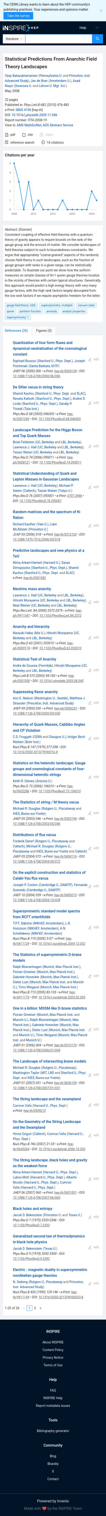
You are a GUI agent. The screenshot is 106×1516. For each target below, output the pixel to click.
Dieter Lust (20, 982)
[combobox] (58, 38)
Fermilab (45, 665)
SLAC (80, 393)
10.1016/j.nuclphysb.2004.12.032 (61, 944)
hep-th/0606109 (65, 1083)
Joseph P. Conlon (25, 885)
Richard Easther (24, 524)
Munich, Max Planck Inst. (61, 967)
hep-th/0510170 (65, 1045)
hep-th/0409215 (65, 895)
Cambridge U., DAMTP (55, 885)
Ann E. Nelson (23, 698)
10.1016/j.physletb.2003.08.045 (61, 681)
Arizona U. (43, 781)
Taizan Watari (22, 452)
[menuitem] (83, 27)
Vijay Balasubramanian (21, 76)
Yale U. (42, 524)
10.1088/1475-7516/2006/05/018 (36, 539)
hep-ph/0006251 (65, 708)
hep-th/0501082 (35, 578)
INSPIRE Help (52, 1398)
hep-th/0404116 (65, 856)
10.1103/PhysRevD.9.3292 (31, 1259)
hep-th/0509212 (35, 1111)
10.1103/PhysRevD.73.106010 (59, 791)
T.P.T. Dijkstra (22, 923)
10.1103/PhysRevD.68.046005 (59, 419)
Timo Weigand (28, 987)
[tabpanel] (53, 825)
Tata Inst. (31, 409)
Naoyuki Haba (23, 633)
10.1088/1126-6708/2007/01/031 (36, 1088)
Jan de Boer (38, 81)
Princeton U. (38, 529)
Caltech (29, 491)
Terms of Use (53, 1365)
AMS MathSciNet (29, 125)
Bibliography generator (53, 1431)
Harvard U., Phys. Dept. (50, 1105)
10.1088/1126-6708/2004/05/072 (36, 861)
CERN (38, 737)
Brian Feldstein (23, 442)
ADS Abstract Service (58, 125)
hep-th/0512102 (65, 534)
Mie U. (39, 633)
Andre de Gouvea (25, 665)
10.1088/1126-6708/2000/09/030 (36, 713)
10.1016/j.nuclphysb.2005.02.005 (61, 997)
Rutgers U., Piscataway (58, 808)
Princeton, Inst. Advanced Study (50, 703)
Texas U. (74, 1215)
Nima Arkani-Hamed (27, 562)
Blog (53, 1456)
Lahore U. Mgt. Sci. (52, 86)
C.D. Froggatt (22, 737)
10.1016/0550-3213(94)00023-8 (60, 1297)
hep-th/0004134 (65, 371)
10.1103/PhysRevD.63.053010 (60, 648)
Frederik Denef (23, 841)
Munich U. (20, 1020)
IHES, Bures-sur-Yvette (29, 813)
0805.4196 (23, 110)
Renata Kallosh (23, 398)
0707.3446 (74, 496)
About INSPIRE (53, 1342)
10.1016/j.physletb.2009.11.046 (34, 115)
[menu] (80, 27)
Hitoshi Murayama (26, 600)
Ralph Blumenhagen (27, 967)
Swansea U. (23, 86)
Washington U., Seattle (51, 698)
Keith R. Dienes (23, 781)
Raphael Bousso (24, 361)
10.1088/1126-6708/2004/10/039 (36, 900)
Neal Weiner (21, 605)
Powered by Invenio (53, 1501)
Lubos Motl (21, 1177)
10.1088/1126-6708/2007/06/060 (36, 1198)
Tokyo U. (65, 491)
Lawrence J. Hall (25, 447)
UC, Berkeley (45, 442)
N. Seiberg (20, 1282)
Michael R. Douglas (26, 808)
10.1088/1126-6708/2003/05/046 (36, 824)
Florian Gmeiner (24, 972)
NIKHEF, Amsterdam (48, 923)
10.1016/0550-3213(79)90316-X (35, 752)
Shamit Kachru (23, 393)
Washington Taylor (26, 1073)
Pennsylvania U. (51, 76)
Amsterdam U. (60, 81)
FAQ (53, 1390)
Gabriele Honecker (26, 977)
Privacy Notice (53, 1357)
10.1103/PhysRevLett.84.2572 (60, 615)
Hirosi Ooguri (22, 1134)
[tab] (18, 330)
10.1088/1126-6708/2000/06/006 (36, 376)
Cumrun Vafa (22, 1105)
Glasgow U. (57, 737)
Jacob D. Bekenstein (27, 1215)
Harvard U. (51, 562)
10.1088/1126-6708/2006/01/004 (36, 1050)
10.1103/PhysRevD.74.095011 (60, 462)
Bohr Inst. (32, 742)
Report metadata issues (53, 1405)
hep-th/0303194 (65, 819)
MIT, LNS (47, 1073)
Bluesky (53, 1464)
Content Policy (53, 1350)
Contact (53, 1479)
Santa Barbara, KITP (44, 366)
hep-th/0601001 (65, 1192)
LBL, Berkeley (70, 442)
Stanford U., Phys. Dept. (55, 361)
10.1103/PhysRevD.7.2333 (31, 1225)
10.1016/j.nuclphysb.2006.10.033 (61, 1149)
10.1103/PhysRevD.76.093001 (41, 501)
